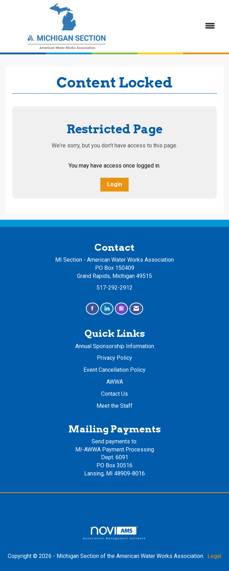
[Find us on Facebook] (92, 309)
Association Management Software (114, 533)
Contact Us (114, 393)
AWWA (114, 381)
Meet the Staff (114, 405)
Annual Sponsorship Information (114, 346)
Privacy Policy (114, 357)
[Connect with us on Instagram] (121, 309)
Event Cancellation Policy (114, 369)
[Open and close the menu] (174, 26)
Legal (214, 556)
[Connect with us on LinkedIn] (106, 309)
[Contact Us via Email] (136, 309)
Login (114, 184)
